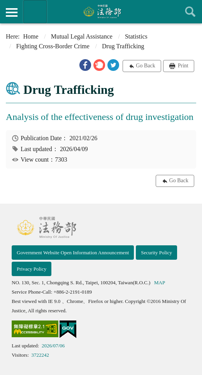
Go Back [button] (145, 66)
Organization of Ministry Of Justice (35, 11)
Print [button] (182, 66)
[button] (85, 65)
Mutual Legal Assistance (81, 36)
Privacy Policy (31, 269)
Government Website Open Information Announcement (73, 252)
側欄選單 (12, 12)
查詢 (190, 11)
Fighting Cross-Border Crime (52, 46)
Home (31, 36)
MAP (159, 282)
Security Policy (156, 252)
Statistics (136, 36)
